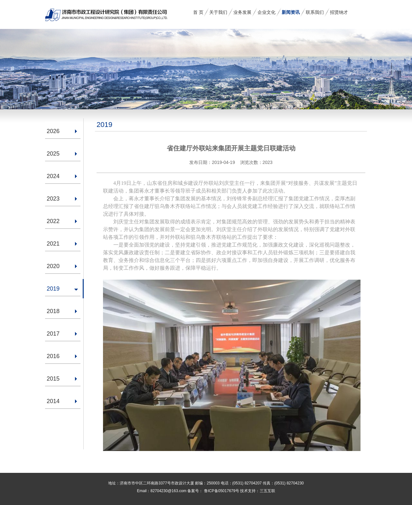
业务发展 (242, 12)
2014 (53, 401)
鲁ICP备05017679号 (221, 491)
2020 (53, 266)
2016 (53, 356)
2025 (53, 153)
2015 (53, 378)
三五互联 (267, 491)
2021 (53, 243)
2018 (53, 311)
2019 (53, 288)
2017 (53, 333)
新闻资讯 (291, 12)
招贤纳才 (339, 12)
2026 (53, 131)
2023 (53, 198)
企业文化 (267, 12)
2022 (53, 221)
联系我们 (315, 12)
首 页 (198, 12)
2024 (53, 176)
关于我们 (218, 12)
